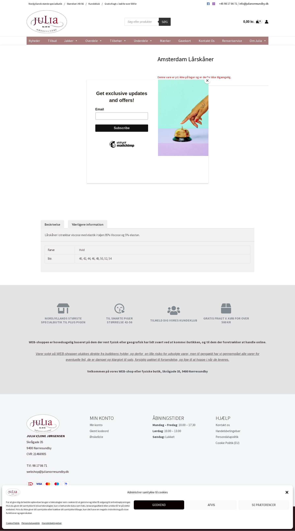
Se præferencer (264, 505)
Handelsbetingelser (52, 523)
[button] (287, 492)
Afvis (211, 505)
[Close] (207, 81)
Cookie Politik (13, 523)
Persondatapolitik (31, 523)
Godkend (159, 505)
